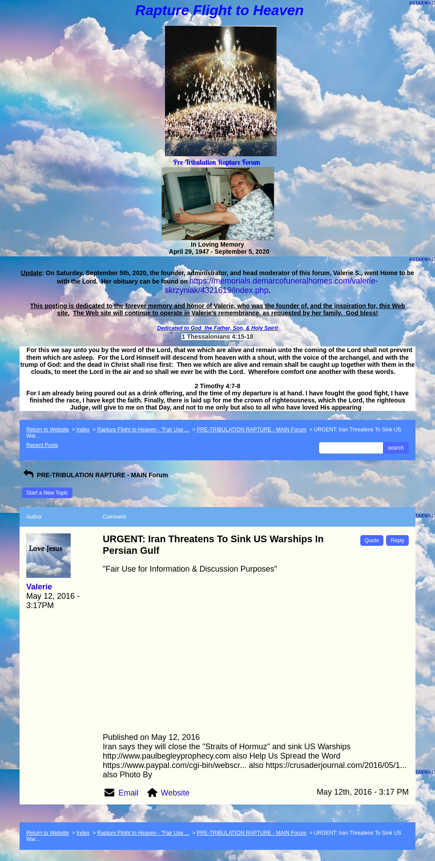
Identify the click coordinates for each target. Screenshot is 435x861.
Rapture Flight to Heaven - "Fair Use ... (143, 429)
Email (128, 792)
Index (83, 429)
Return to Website (47, 429)
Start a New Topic (47, 493)
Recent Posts (42, 445)
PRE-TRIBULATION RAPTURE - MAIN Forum (251, 429)
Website (175, 792)
